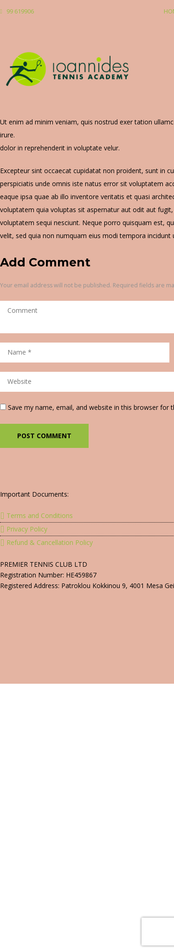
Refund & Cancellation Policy (49, 542)
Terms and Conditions (39, 515)
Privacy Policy (26, 529)
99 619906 (20, 11)
